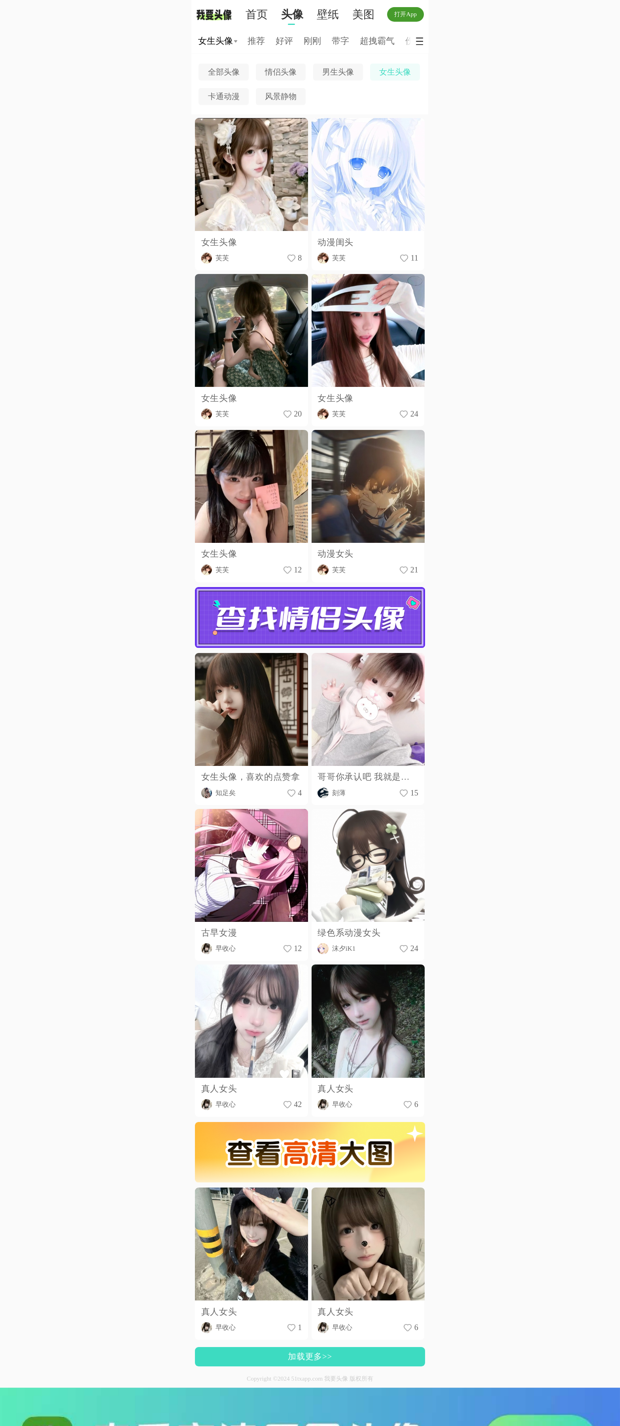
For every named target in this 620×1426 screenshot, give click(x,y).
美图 (363, 14)
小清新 (366, 41)
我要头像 (216, 15)
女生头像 (395, 72)
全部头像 (224, 72)
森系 (305, 41)
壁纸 (328, 14)
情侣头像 (281, 72)
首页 (257, 14)
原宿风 (402, 41)
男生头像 (338, 72)
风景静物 (281, 96)
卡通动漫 (224, 96)
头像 (292, 14)
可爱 (276, 41)
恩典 (333, 41)
